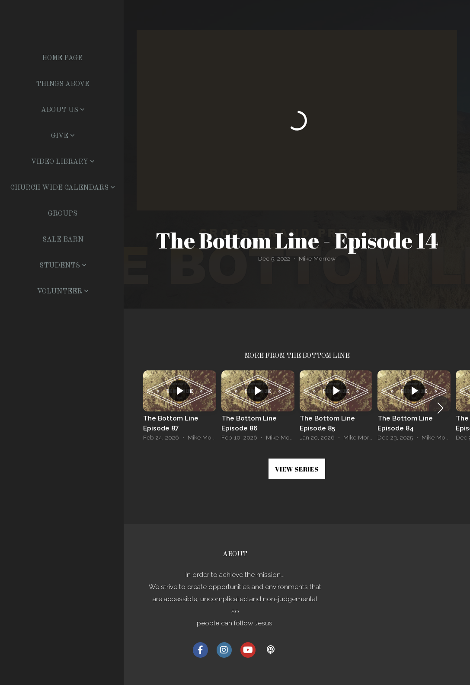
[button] (440, 407)
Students (62, 265)
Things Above (63, 84)
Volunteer (63, 291)
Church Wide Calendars (62, 188)
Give (63, 136)
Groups (62, 213)
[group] (179, 408)
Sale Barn (62, 239)
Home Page (62, 58)
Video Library (63, 162)
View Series (296, 469)
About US (63, 110)
